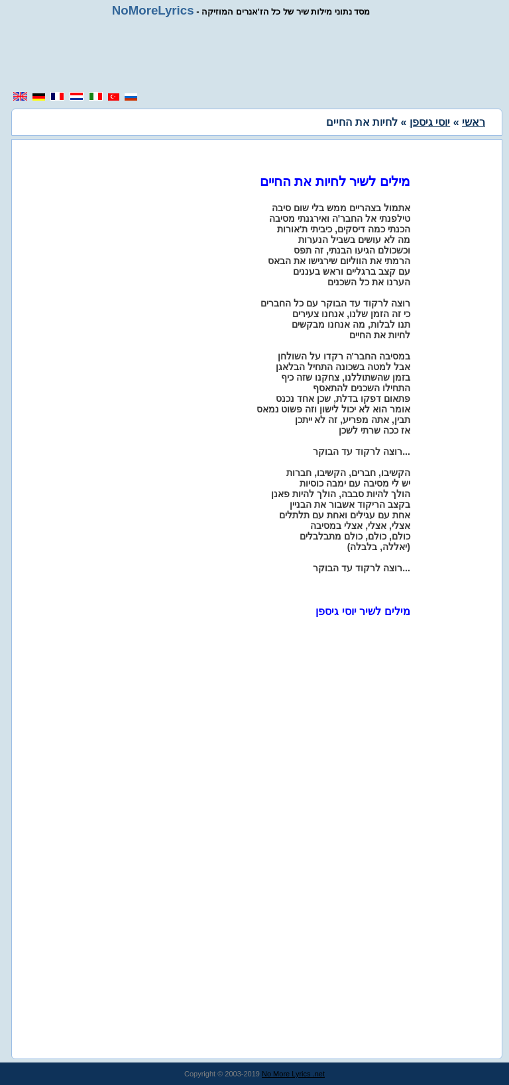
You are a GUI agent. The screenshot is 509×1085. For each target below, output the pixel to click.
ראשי (473, 122)
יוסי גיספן (430, 122)
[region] (254, 54)
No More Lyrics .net (293, 1074)
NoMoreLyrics (153, 10)
